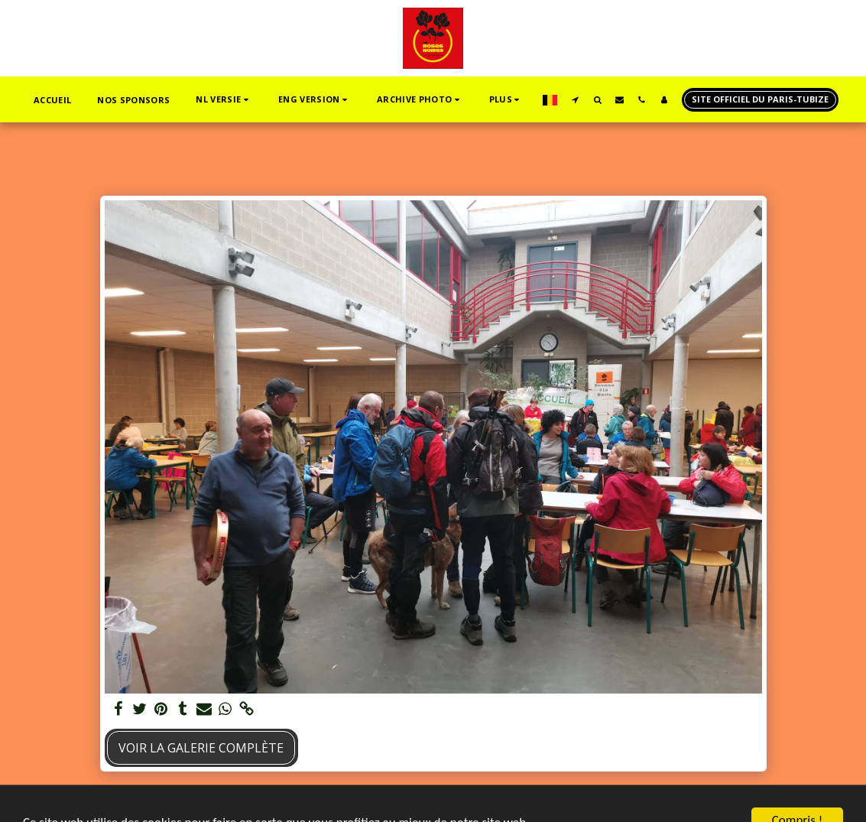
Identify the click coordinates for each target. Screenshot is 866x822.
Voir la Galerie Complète (201, 747)
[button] (223, 99)
